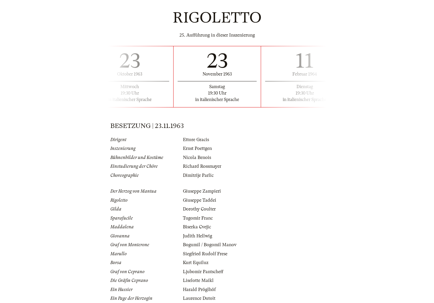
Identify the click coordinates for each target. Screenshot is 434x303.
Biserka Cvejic (197, 227)
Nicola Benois (197, 157)
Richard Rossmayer (202, 166)
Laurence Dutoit (199, 298)
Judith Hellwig (197, 236)
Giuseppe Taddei (199, 200)
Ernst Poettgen (197, 148)
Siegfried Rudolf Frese (205, 253)
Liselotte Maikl (198, 280)
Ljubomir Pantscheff (203, 271)
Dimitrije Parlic (198, 175)
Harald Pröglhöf (199, 289)
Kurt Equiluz (195, 262)
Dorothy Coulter (199, 209)
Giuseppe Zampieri (202, 191)
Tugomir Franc (198, 218)
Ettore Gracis (196, 139)
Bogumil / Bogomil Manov (209, 244)
